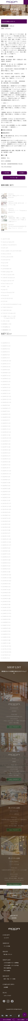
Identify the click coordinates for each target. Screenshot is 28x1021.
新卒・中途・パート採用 (9, 979)
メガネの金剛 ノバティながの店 (11, 965)
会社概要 (6, 987)
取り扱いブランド (8, 954)
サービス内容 (7, 946)
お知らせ (11, 26)
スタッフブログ (7, 995)
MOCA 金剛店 (7, 970)
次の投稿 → (22, 173)
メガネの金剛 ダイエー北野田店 (11, 962)
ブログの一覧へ (14, 178)
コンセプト (6, 938)
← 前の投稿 (6, 173)
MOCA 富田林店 (7, 968)
